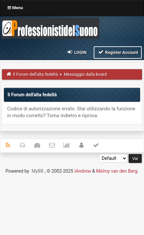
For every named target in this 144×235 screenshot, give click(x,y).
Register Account (117, 52)
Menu (15, 7)
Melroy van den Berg (116, 171)
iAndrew (82, 171)
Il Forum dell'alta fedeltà (35, 74)
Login (77, 52)
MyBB (37, 171)
